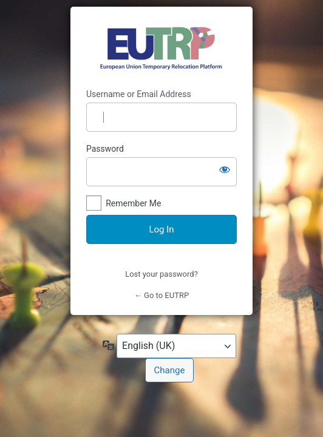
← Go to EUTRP (161, 295)
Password (105, 149)
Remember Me (133, 203)
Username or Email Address (138, 94)
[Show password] (224, 169)
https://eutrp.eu (162, 47)
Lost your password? (161, 274)
